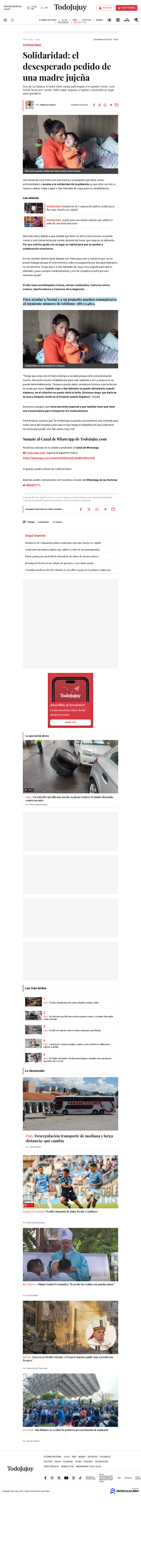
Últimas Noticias (47, 20)
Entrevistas (101, 1461)
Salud (58, 1461)
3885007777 (33, 485)
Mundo (99, 20)
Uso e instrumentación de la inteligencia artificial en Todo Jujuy (106, 1478)
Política (86, 20)
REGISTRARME (128, 7)
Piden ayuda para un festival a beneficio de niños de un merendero (62, 556)
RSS (119, 1478)
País (75, 20)
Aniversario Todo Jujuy (88, 1466)
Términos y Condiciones (91, 1478)
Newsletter (80, 22)
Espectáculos (51, 1466)
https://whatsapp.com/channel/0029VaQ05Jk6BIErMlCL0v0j (59, 458)
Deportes (93, 1456)
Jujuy (65, 20)
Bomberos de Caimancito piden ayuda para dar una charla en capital (63, 542)
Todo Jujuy (28, 39)
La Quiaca (57, 522)
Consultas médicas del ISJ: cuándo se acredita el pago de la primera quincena (68, 569)
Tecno (78, 1461)
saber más (70, 722)
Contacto (128, 1478)
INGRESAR (107, 7)
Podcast (88, 1461)
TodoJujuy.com (35, 453)
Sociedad (68, 1461)
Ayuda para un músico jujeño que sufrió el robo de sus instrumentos (62, 549)
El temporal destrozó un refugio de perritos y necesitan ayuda (59, 563)
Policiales (63, 22)
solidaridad (43, 522)
